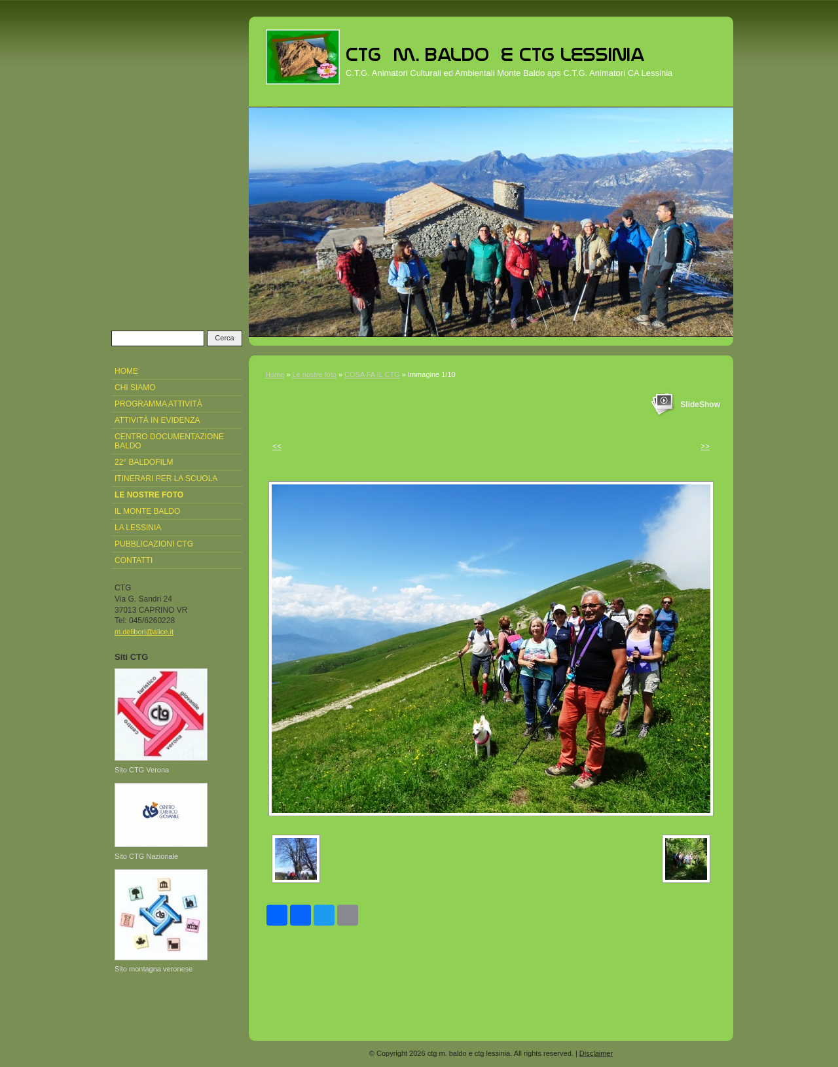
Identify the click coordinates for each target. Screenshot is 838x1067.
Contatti (134, 560)
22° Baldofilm (144, 462)
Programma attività (158, 403)
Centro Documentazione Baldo (169, 441)
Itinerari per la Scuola (166, 478)
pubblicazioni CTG (154, 544)
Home (274, 374)
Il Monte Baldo (147, 511)
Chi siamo (135, 387)
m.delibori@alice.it (144, 632)
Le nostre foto (315, 374)
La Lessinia (138, 527)
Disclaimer (596, 1053)
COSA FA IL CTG (372, 374)
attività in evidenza (157, 420)
